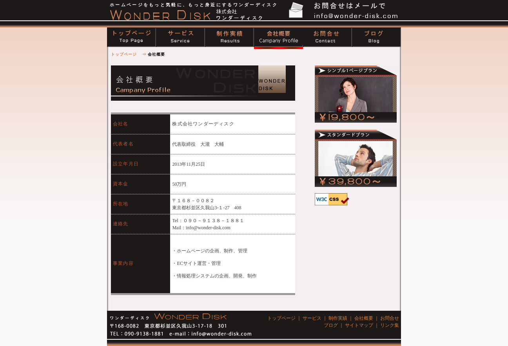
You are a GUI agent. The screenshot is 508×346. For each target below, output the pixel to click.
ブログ (331, 325)
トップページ (124, 54)
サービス (312, 318)
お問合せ (389, 318)
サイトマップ (359, 325)
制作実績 (337, 318)
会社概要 (363, 318)
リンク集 (389, 325)
